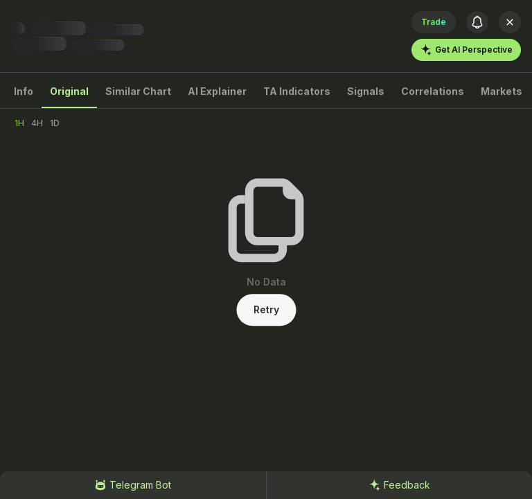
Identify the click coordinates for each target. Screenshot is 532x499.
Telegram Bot (132, 485)
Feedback (399, 485)
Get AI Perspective (466, 50)
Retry (266, 309)
